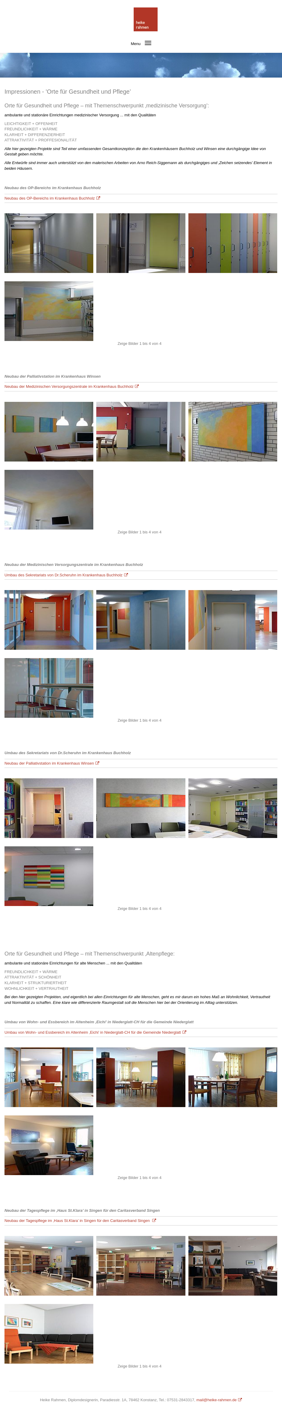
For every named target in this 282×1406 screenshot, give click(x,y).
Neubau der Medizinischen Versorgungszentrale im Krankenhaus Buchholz (68, 386)
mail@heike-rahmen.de (216, 1400)
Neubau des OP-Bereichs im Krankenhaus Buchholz (49, 198)
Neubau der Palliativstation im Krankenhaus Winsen (49, 763)
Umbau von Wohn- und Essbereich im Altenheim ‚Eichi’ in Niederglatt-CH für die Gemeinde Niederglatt (92, 1032)
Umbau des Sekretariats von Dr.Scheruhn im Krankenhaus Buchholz (63, 575)
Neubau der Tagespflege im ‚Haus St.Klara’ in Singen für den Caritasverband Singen (77, 1220)
